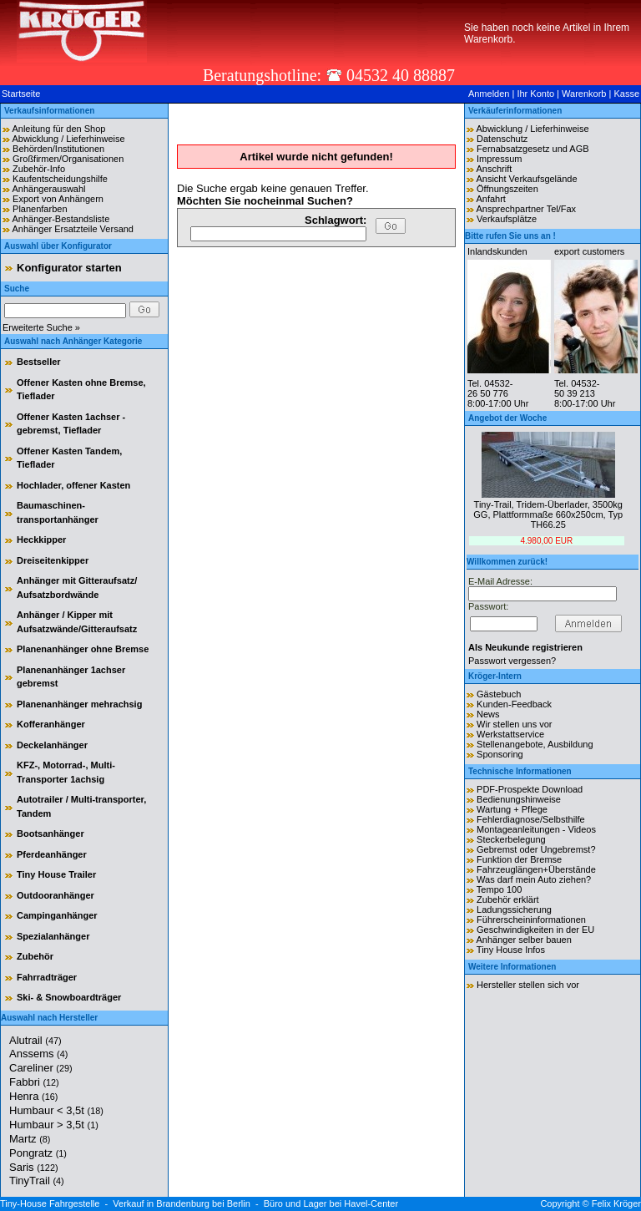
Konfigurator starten (69, 267)
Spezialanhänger (53, 936)
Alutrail (35, 1040)
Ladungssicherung (514, 909)
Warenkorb (584, 94)
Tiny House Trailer (56, 874)
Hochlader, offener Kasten (73, 485)
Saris (33, 1167)
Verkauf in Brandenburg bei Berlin (181, 1203)
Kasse (626, 94)
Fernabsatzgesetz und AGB (533, 149)
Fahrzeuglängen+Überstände (536, 869)
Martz (29, 1138)
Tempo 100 (499, 889)
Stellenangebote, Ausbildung (535, 744)
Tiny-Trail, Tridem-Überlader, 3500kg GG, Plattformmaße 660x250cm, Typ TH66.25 (548, 514)
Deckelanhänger (52, 745)
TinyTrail (36, 1180)
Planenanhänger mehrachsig (79, 704)
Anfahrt (490, 199)
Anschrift (494, 169)
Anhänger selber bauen (523, 940)
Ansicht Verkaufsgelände (526, 179)
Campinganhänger (57, 915)
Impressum (499, 159)
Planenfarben (40, 209)
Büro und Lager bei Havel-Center (331, 1203)
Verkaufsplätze (507, 219)
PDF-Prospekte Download (530, 789)
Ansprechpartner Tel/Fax (526, 209)
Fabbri (34, 1082)
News (488, 714)
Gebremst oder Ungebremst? (536, 849)
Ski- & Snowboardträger (69, 997)
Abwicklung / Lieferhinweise (68, 139)
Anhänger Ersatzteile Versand (73, 229)
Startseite (21, 94)
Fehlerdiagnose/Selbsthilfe (531, 819)
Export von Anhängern (58, 199)
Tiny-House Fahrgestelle (49, 1203)
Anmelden (489, 94)
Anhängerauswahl (48, 189)
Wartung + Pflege (512, 809)
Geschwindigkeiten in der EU (535, 930)
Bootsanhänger (50, 833)
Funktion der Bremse (519, 859)
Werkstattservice (510, 734)
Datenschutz (502, 139)
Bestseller (39, 362)
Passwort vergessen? (512, 661)
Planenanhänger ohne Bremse (83, 649)
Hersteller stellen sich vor (528, 985)
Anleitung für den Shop (58, 129)
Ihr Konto (535, 94)
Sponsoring (500, 754)
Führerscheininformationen (531, 920)
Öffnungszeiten (507, 189)
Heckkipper (41, 540)
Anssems (38, 1053)
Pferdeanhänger (52, 854)
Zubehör (35, 956)
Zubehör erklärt (508, 899)
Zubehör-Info (39, 169)
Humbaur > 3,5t (53, 1124)
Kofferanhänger (51, 724)
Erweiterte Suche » (41, 327)
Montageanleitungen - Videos (536, 829)
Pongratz (38, 1153)
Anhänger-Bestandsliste (60, 219)
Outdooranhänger (55, 895)
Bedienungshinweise (519, 799)
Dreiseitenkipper (52, 560)
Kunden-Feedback (514, 704)
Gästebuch (499, 694)
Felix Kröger (616, 1203)
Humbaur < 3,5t (56, 1110)
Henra (33, 1096)
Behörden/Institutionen (58, 149)
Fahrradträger (47, 977)
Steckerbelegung (511, 839)
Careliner (41, 1068)
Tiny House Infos (511, 950)
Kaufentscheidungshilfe (60, 179)
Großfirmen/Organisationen (68, 159)
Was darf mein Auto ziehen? (534, 879)
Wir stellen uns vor (514, 724)
